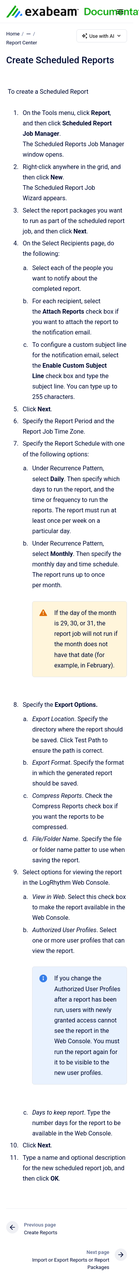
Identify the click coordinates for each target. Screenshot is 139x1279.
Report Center (21, 43)
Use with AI (101, 36)
